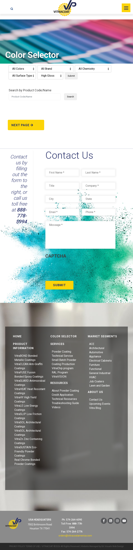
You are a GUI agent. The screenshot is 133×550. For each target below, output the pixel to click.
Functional (95, 368)
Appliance (95, 356)
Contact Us (95, 399)
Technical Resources (64, 398)
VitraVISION (59, 376)
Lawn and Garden (99, 385)
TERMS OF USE (33, 546)
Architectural (96, 348)
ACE (91, 343)
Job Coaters (96, 381)
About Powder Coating (65, 390)
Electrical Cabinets (100, 360)
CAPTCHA (55, 256)
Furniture (94, 364)
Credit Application (62, 394)
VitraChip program (62, 368)
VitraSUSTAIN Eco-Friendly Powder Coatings (25, 451)
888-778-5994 (21, 215)
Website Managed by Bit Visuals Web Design (102, 546)
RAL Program (60, 372)
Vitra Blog (95, 407)
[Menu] (126, 7)
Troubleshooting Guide (65, 403)
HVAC (92, 377)
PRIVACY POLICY (17, 546)
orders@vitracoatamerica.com (75, 535)
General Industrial (99, 373)
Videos (56, 407)
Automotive (96, 352)
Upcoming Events (99, 403)
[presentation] (71, 268)
